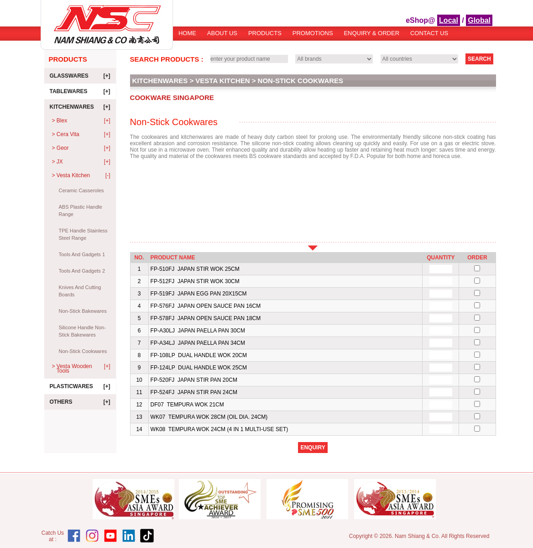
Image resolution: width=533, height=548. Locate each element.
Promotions (313, 33)
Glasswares (80, 76)
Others (80, 402)
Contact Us (429, 33)
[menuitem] (187, 36)
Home (187, 33)
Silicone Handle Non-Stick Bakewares (82, 331)
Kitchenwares (80, 107)
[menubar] (313, 36)
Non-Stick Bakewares (83, 311)
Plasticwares (80, 386)
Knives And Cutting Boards (80, 291)
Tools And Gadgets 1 (82, 254)
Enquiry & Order (371, 33)
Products (265, 33)
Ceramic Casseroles (81, 190)
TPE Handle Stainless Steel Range (83, 234)
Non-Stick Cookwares (83, 351)
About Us (222, 33)
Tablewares (80, 91)
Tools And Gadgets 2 (82, 271)
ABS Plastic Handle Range (80, 210)
